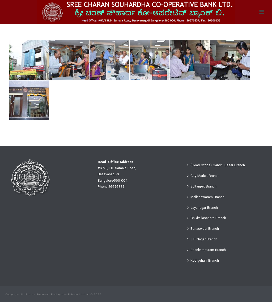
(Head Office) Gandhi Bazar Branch (216, 165)
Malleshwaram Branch (205, 197)
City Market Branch (203, 175)
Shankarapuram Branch (206, 250)
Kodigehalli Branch (203, 260)
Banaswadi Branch (203, 228)
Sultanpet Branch (201, 186)
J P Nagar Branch (202, 239)
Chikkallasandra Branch (206, 218)
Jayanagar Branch (202, 207)
